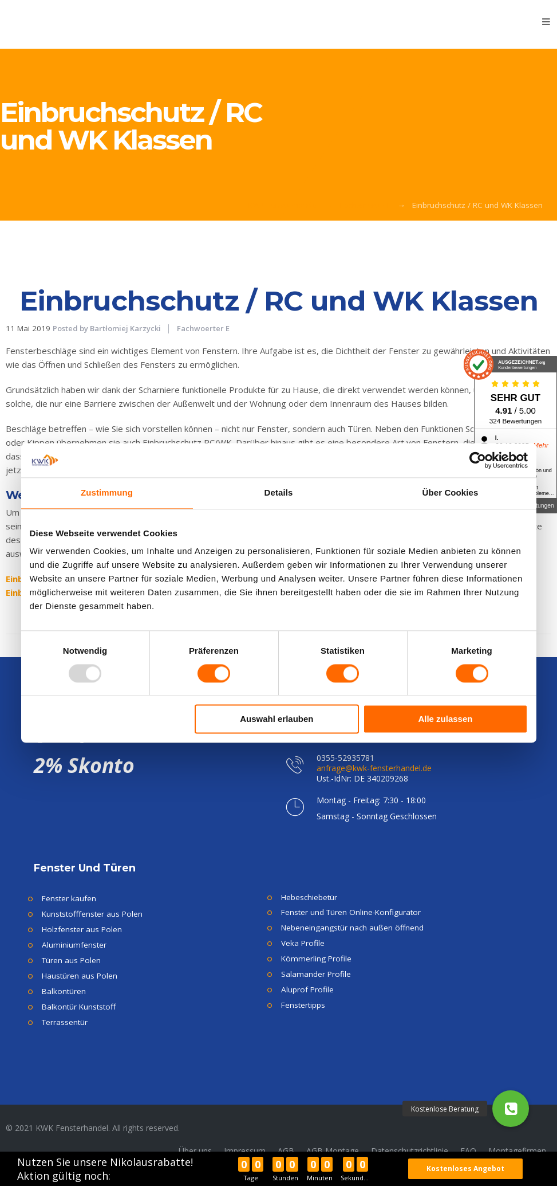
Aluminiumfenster (74, 945)
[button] (510, 1108)
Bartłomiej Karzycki (125, 328)
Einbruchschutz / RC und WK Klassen (278, 300)
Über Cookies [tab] (450, 492)
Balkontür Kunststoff (79, 1007)
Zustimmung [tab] (107, 492)
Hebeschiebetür (309, 897)
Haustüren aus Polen (79, 976)
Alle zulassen (445, 719)
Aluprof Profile (307, 989)
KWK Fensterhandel (283, 205)
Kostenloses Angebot (470, 1168)
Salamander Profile (316, 974)
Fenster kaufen (69, 898)
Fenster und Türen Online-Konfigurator (351, 912)
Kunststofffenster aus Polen (92, 914)
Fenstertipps (303, 1005)
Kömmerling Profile (316, 958)
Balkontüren (64, 991)
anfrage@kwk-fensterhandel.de (374, 768)
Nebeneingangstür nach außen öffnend (352, 927)
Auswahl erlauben (276, 719)
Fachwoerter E (365, 205)
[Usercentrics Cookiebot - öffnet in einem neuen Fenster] (478, 460)
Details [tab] (278, 492)
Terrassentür (65, 1022)
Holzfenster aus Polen (82, 929)
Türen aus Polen (71, 960)
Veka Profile (303, 943)
